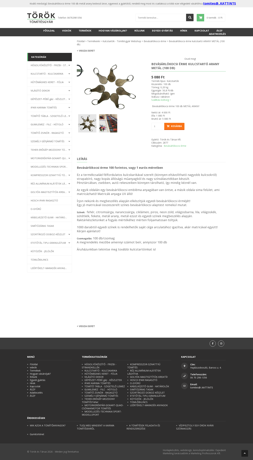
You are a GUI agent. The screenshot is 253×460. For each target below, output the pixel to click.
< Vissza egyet (86, 50)
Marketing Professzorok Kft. (206, 453)
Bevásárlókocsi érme (155, 41)
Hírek (183, 30)
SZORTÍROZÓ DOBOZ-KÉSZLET (48, 234)
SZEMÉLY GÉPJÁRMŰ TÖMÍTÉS (47, 141)
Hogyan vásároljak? (113, 30)
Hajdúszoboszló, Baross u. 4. (205, 367)
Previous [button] (74, 87)
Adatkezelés (217, 33)
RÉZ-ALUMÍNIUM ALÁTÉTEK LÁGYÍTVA (49, 183)
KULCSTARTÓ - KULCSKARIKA (47, 73)
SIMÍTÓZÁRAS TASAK (42, 225)
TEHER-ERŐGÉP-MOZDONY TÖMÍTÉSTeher (49, 149)
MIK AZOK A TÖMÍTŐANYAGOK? (47, 425)
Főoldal (49, 30)
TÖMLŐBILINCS (39, 259)
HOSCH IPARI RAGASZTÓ (44, 200)
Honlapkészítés (171, 450)
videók (66, 30)
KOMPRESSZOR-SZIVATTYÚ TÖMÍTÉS (49, 175)
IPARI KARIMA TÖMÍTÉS (44, 107)
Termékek (85, 30)
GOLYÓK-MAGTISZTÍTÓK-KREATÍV (49, 192)
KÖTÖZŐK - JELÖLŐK (42, 251)
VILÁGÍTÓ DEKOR (40, 90)
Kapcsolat (202, 30)
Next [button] (145, 87)
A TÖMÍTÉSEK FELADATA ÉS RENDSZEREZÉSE (143, 427)
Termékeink (93, 41)
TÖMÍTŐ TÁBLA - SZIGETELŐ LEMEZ (49, 116)
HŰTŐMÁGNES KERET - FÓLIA (47, 82)
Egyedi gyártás (162, 30)
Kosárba (174, 126)
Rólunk (139, 30)
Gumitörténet (37, 434)
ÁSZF (219, 30)
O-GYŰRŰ (36, 209)
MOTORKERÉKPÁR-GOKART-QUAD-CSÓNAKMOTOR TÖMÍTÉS (49, 158)
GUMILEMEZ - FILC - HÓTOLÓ (47, 124)
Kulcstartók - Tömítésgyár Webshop (121, 41)
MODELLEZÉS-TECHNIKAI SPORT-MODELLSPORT (49, 166)
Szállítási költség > (161, 99)
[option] (110, 87)
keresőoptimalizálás (203, 450)
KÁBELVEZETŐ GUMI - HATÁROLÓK (49, 217)
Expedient (220, 450)
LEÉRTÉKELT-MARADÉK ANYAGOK (49, 268)
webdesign (186, 450)
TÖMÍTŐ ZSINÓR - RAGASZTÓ (47, 132)
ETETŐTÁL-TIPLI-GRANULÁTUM (48, 242)
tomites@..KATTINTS (219, 3)
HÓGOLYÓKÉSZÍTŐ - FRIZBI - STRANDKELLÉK (49, 65)
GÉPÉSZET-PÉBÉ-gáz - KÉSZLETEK (49, 99)
